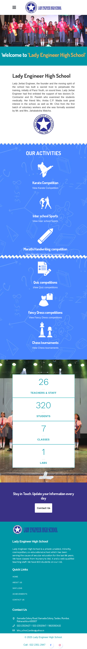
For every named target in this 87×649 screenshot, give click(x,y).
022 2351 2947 (38, 645)
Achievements (19, 594)
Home (15, 576)
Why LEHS (17, 588)
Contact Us (43, 508)
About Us (17, 582)
